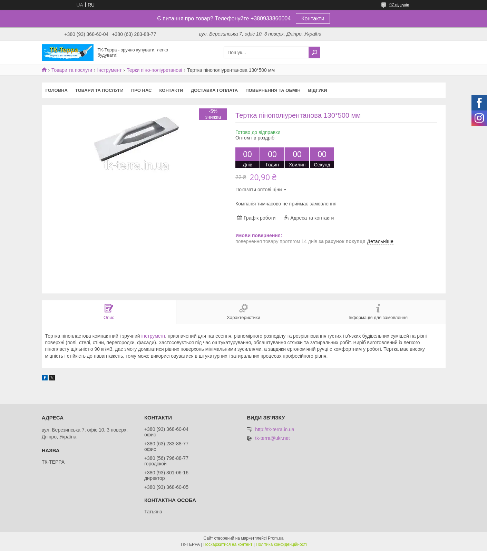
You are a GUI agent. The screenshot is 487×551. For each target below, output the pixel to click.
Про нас (141, 90)
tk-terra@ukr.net (272, 438)
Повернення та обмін (272, 90)
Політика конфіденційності (281, 544)
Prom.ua (275, 538)
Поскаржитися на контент (227, 544)
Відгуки (317, 90)
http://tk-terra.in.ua (274, 429)
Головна (57, 90)
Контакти (312, 18)
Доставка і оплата (214, 90)
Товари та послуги (71, 70)
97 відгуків (399, 4)
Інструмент (109, 70)
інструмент (153, 336)
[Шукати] (314, 52)
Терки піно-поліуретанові (154, 70)
